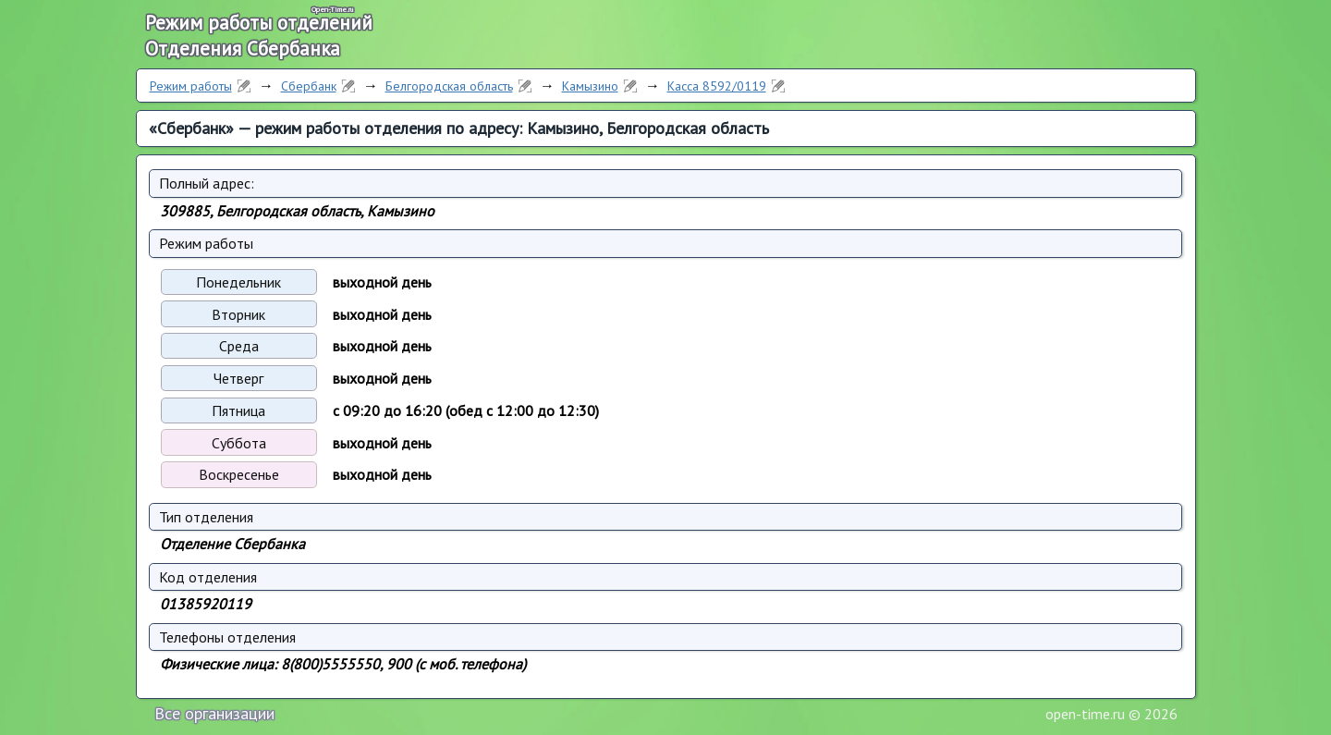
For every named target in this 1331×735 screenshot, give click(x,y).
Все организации (214, 713)
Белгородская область (449, 86)
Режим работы (191, 86)
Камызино (590, 86)
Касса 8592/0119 (716, 86)
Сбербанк (308, 86)
